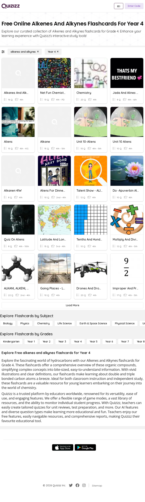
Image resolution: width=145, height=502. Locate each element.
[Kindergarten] (11, 342)
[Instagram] (84, 485)
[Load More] (72, 305)
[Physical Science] (125, 323)
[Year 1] (31, 342)
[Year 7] (125, 342)
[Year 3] (62, 342)
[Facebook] (77, 485)
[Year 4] (53, 52)
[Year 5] (93, 342)
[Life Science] (64, 323)
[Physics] (24, 323)
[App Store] (62, 447)
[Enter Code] (134, 6)
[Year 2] (46, 342)
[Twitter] (71, 485)
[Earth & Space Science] (93, 323)
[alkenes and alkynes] (25, 52)
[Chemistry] (43, 323)
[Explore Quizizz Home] (11, 6)
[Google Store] (85, 447)
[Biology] (8, 323)
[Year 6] (109, 342)
